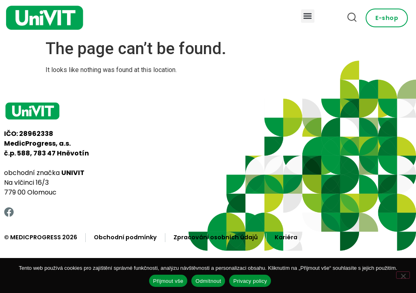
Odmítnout (208, 281)
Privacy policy (250, 281)
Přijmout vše (168, 281)
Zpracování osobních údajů (215, 237)
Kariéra (286, 237)
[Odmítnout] (403, 275)
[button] (307, 16)
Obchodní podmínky (125, 237)
